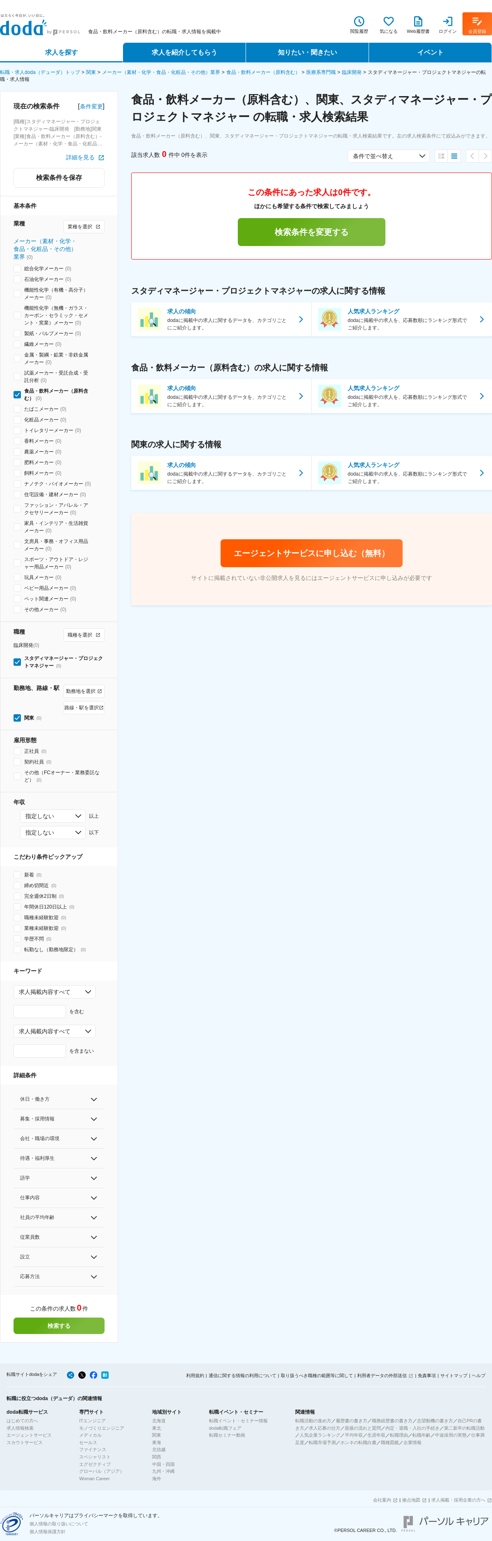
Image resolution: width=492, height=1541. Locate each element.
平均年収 (354, 1435)
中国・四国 (163, 1464)
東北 (156, 1428)
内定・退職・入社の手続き (412, 1428)
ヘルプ (478, 1375)
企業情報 (412, 1442)
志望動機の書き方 (435, 1420)
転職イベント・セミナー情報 (238, 1420)
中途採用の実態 (451, 1435)
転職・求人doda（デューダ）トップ (40, 72)
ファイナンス (92, 1449)
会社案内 (382, 1499)
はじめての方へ (22, 1420)
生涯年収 (376, 1435)
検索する (59, 1325)
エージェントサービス (29, 1435)
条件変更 (91, 106)
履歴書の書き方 (351, 1420)
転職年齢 (421, 1435)
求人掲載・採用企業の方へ (458, 1499)
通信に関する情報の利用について (242, 1375)
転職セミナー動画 (227, 1435)
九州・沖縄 (163, 1471)
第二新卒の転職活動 (464, 1428)
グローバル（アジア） (101, 1471)
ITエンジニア (92, 1420)
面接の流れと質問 (363, 1428)
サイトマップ (453, 1375)
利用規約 (195, 1375)
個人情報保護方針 (48, 1531)
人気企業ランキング (320, 1435)
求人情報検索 (20, 1428)
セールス (88, 1442)
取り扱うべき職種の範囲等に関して (317, 1375)
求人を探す (61, 52)
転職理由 (399, 1435)
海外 (156, 1478)
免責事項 (427, 1375)
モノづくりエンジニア (101, 1428)
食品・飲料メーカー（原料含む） (263, 72)
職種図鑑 (390, 1442)
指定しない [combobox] (39, 816)
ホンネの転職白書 (358, 1442)
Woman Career (94, 1478)
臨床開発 (352, 72)
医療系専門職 (321, 72)
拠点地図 (411, 1499)
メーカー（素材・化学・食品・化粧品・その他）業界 (161, 72)
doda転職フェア (225, 1428)
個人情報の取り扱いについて (59, 1523)
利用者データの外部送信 (382, 1375)
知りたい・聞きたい (307, 52)
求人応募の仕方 (324, 1428)
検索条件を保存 (59, 177)
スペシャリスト (95, 1456)
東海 (156, 1442)
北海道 (159, 1420)
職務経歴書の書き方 (392, 1420)
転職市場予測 (322, 1442)
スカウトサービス (25, 1442)
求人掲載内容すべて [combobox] (45, 992)
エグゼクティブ (95, 1464)
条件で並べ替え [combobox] (373, 156)
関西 (156, 1456)
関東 (91, 72)
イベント (430, 52)
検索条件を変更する (311, 232)
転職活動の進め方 (313, 1420)
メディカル (90, 1435)
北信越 (159, 1449)
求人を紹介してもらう (184, 52)
